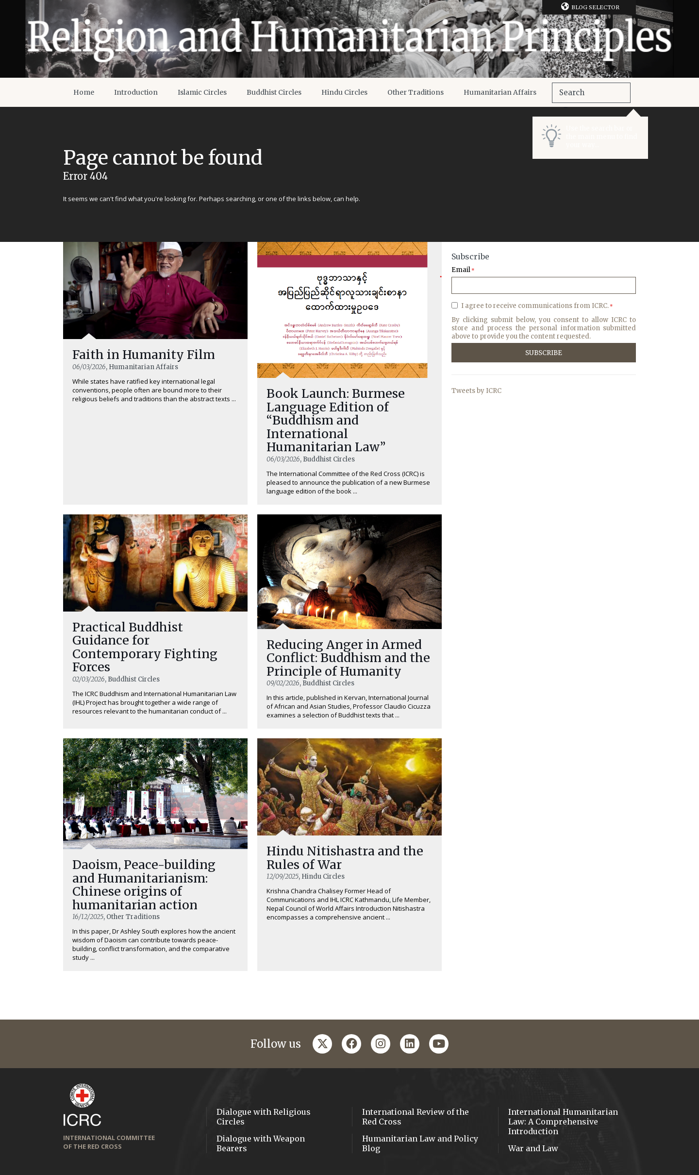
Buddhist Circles (274, 92)
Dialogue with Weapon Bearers (260, 1143)
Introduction (136, 92)
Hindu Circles (344, 92)
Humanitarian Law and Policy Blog (420, 1143)
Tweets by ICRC (476, 391)
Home (83, 92)
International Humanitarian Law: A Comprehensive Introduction (563, 1121)
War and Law (533, 1148)
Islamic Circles (202, 92)
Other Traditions (415, 92)
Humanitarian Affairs (500, 92)
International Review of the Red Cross (415, 1116)
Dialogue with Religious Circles (263, 1116)
